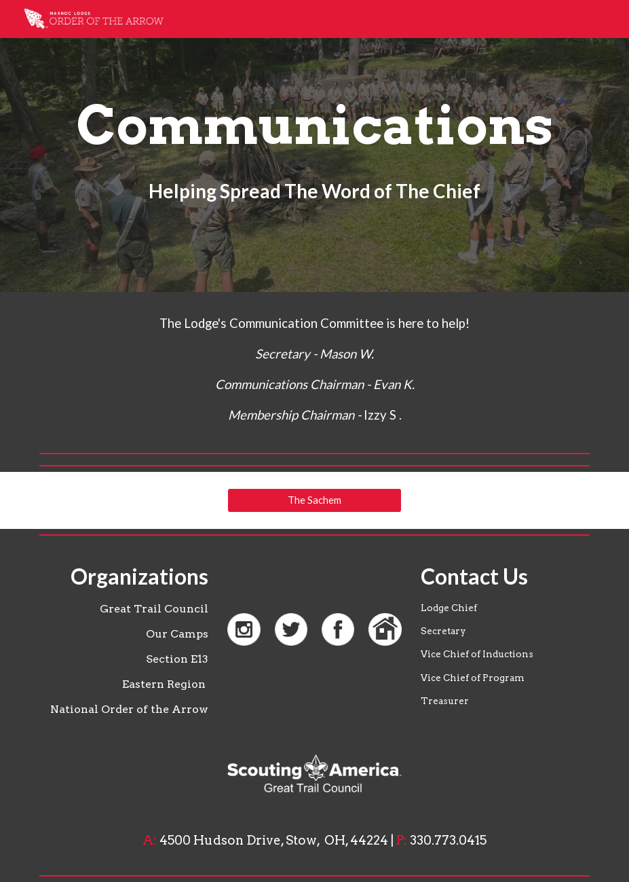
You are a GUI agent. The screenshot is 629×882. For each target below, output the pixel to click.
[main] (314, 146)
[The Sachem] (314, 499)
